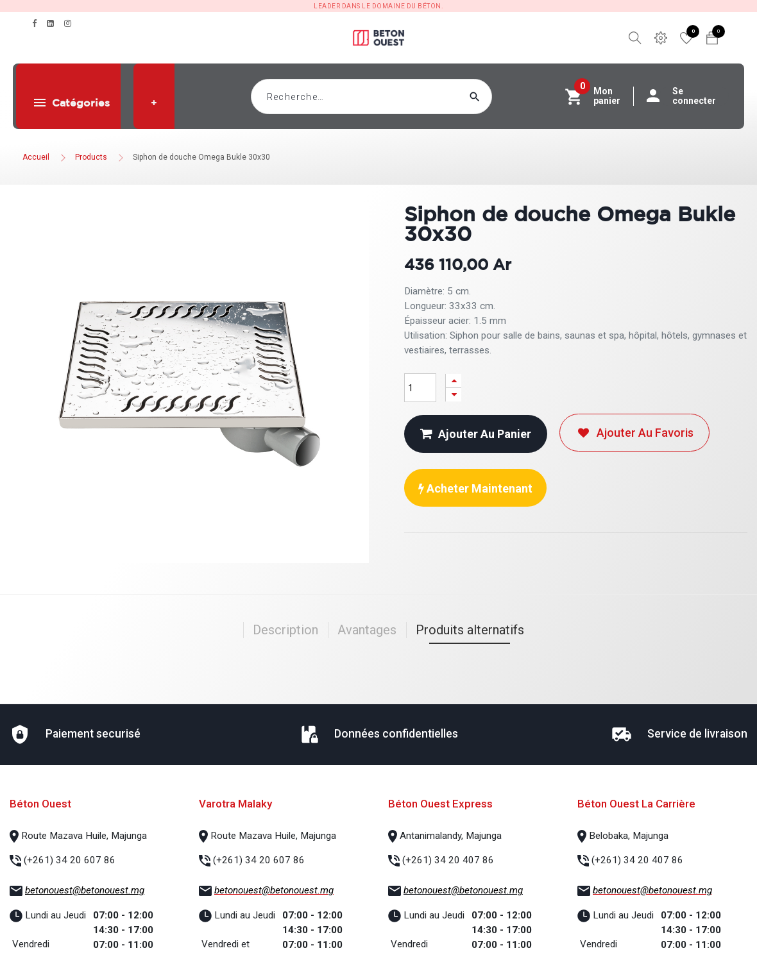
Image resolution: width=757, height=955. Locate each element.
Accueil (35, 157)
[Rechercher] (499, 96)
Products (91, 157)
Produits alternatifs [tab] (470, 630)
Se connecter (687, 96)
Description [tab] (285, 630)
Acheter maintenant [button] (475, 488)
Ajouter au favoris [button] (634, 433)
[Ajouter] (453, 380)
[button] (154, 102)
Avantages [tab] (366, 630)
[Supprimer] (453, 394)
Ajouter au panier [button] (475, 434)
